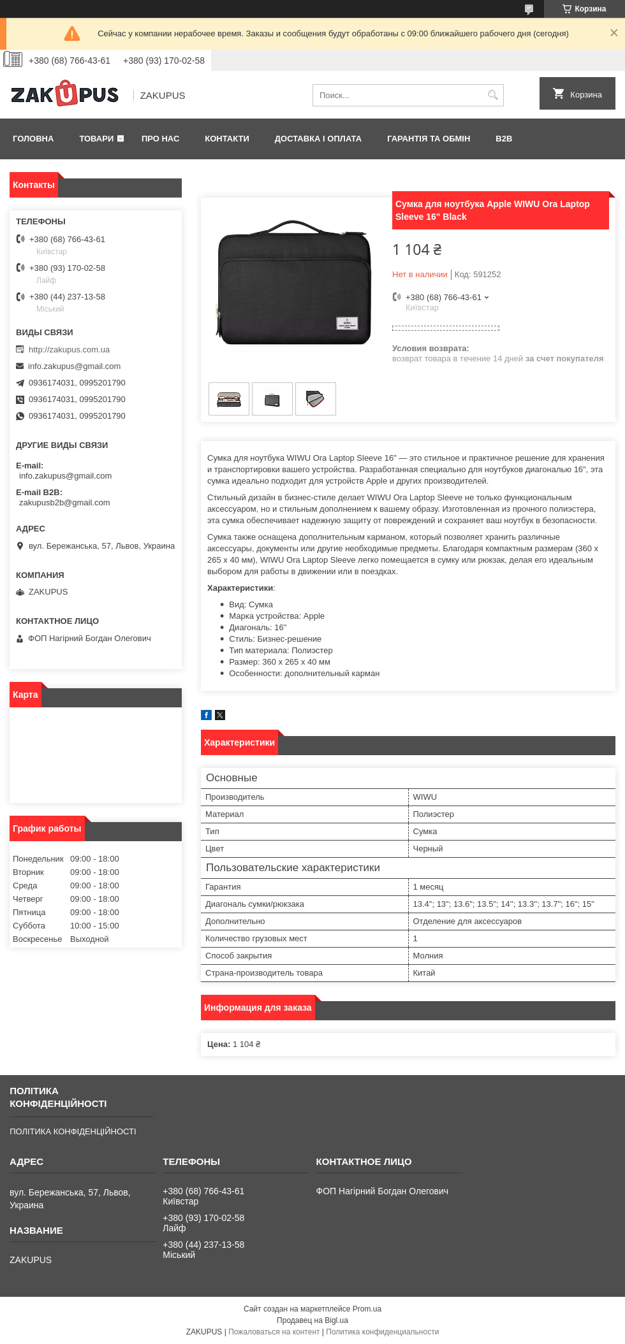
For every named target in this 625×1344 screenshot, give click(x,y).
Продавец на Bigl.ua (312, 1320)
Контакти (227, 138)
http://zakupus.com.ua (69, 349)
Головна (33, 138)
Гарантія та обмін (428, 138)
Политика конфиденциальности (382, 1331)
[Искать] (493, 95)
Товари (96, 138)
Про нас (160, 138)
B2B (504, 138)
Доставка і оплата (318, 138)
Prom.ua (367, 1308)
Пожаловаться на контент (274, 1331)
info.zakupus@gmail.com (74, 366)
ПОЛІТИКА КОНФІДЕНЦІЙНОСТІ (73, 1131)
